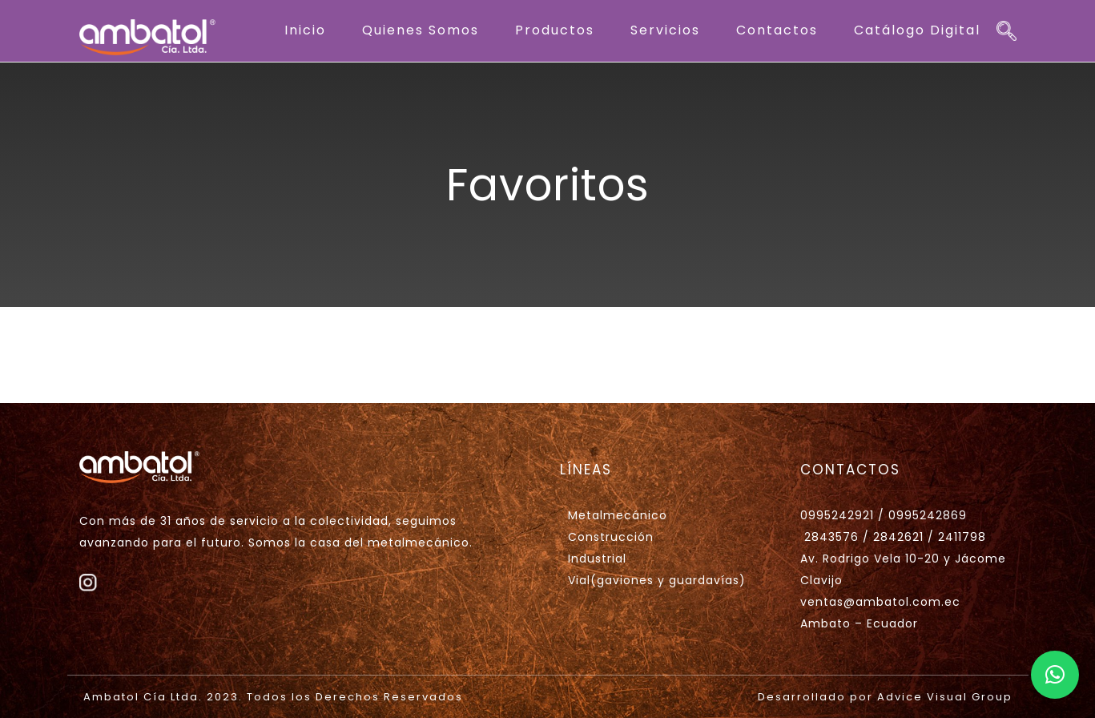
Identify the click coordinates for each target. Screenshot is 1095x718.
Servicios (665, 30)
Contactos (777, 30)
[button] (1055, 675)
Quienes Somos (420, 30)
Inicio (305, 30)
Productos (554, 30)
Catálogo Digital (917, 30)
